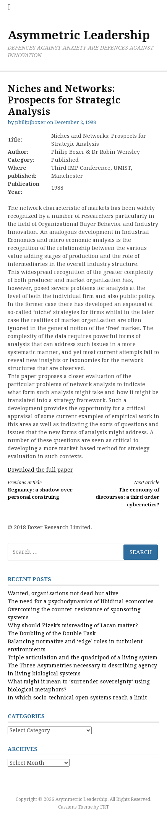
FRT (104, 807)
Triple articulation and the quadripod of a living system (82, 657)
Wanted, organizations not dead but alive (63, 593)
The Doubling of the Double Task (52, 633)
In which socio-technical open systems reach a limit (77, 697)
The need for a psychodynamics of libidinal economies (81, 601)
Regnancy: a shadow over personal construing (42, 489)
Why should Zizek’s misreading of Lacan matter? (73, 625)
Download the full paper (40, 470)
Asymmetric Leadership (79, 35)
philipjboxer (30, 122)
